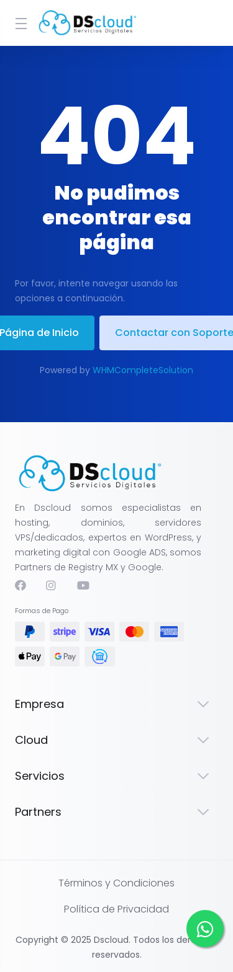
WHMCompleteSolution (143, 370)
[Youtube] (82, 585)
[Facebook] (20, 585)
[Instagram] (51, 585)
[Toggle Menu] (18, 22)
